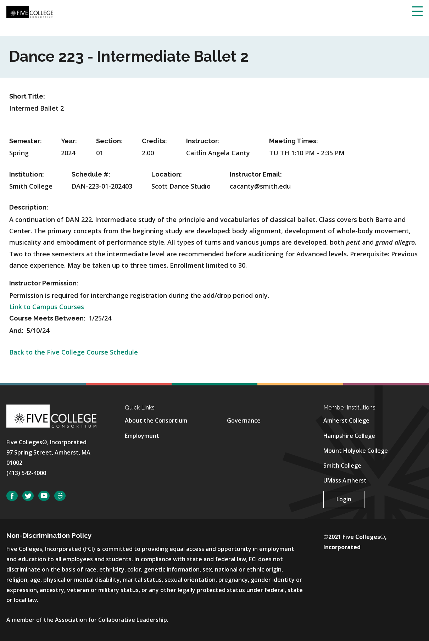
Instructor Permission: (43, 283)
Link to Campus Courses (46, 306)
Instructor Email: (256, 174)
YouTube (44, 496)
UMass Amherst (345, 480)
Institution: (26, 174)
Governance (244, 420)
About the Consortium (156, 420)
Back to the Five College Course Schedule (73, 352)
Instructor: (202, 141)
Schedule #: (91, 174)
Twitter (28, 496)
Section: (109, 141)
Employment (142, 436)
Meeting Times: (293, 141)
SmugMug (60, 496)
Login (343, 499)
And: (17, 330)
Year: (69, 141)
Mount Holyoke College (355, 451)
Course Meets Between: (48, 318)
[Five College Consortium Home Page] (29, 11)
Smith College (342, 465)
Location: (166, 174)
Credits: (154, 141)
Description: (28, 207)
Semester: (25, 141)
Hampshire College (349, 436)
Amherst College (346, 420)
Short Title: (27, 96)
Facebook (12, 496)
